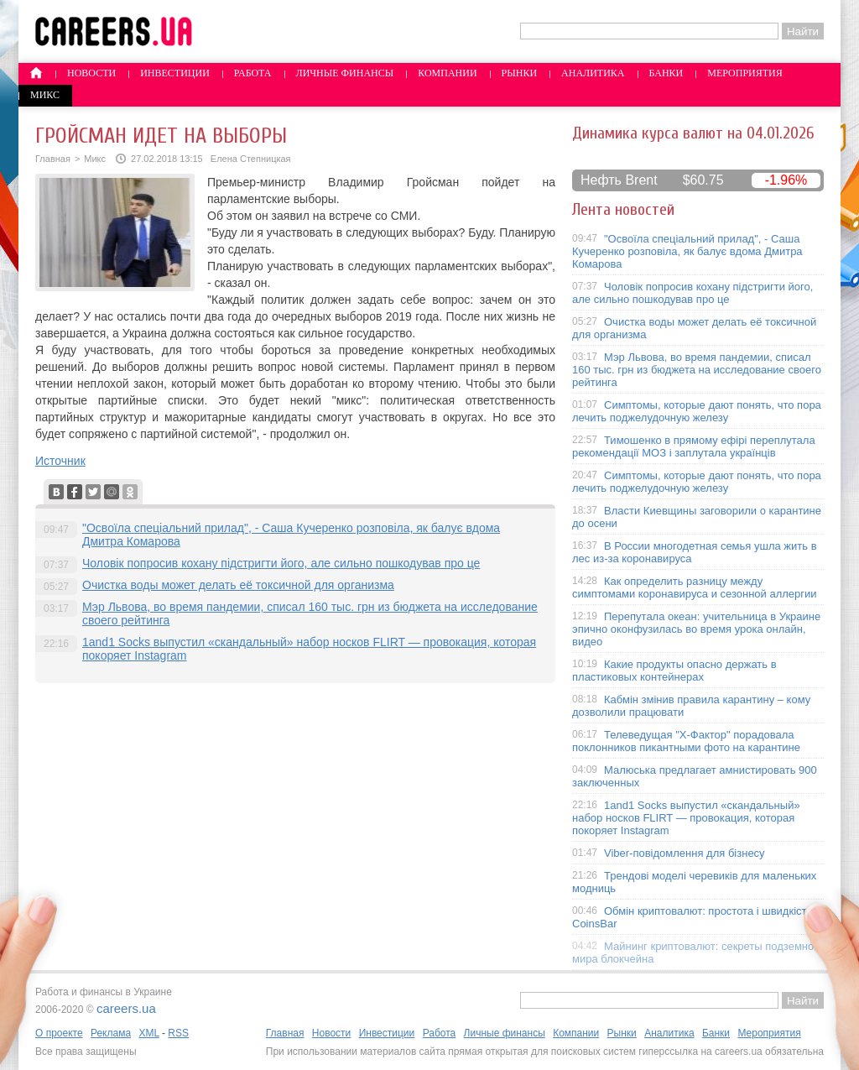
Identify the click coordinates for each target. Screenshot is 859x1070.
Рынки (519, 73)
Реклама (111, 1033)
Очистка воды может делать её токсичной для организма (238, 585)
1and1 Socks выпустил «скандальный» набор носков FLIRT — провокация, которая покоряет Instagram (686, 818)
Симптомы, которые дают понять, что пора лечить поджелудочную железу (696, 411)
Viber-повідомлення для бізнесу (684, 853)
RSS (178, 1033)
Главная (52, 159)
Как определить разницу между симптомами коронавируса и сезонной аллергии (694, 587)
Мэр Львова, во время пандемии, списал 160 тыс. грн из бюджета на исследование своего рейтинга (696, 370)
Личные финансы (345, 73)
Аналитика (592, 73)
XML (148, 1033)
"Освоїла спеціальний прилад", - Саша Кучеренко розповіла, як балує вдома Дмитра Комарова (687, 251)
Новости (91, 73)
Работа (253, 73)
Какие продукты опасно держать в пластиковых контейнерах (674, 670)
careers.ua (126, 1008)
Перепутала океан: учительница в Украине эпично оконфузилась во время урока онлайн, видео (696, 629)
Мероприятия (745, 73)
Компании (447, 73)
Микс (45, 95)
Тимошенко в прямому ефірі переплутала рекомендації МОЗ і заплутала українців (693, 446)
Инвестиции (175, 73)
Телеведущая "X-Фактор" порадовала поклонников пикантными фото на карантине (686, 741)
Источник (60, 460)
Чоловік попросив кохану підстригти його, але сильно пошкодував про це (281, 563)
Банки (666, 73)
